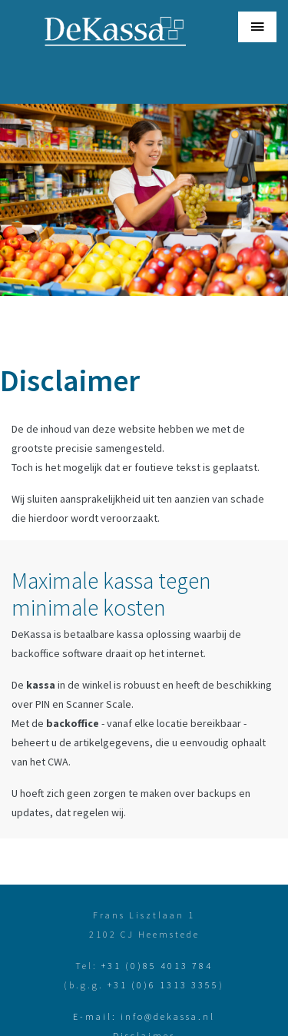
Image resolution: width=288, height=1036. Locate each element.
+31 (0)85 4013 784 (157, 965)
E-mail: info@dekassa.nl (144, 1016)
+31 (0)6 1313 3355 (163, 985)
